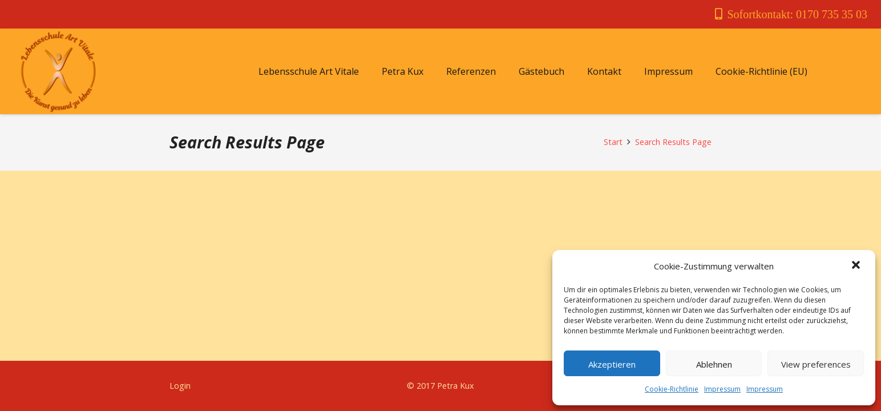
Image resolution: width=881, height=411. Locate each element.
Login (180, 385)
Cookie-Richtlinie (671, 389)
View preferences (816, 364)
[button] (857, 266)
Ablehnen (714, 364)
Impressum (722, 389)
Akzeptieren (612, 364)
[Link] (58, 71)
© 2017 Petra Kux (440, 385)
